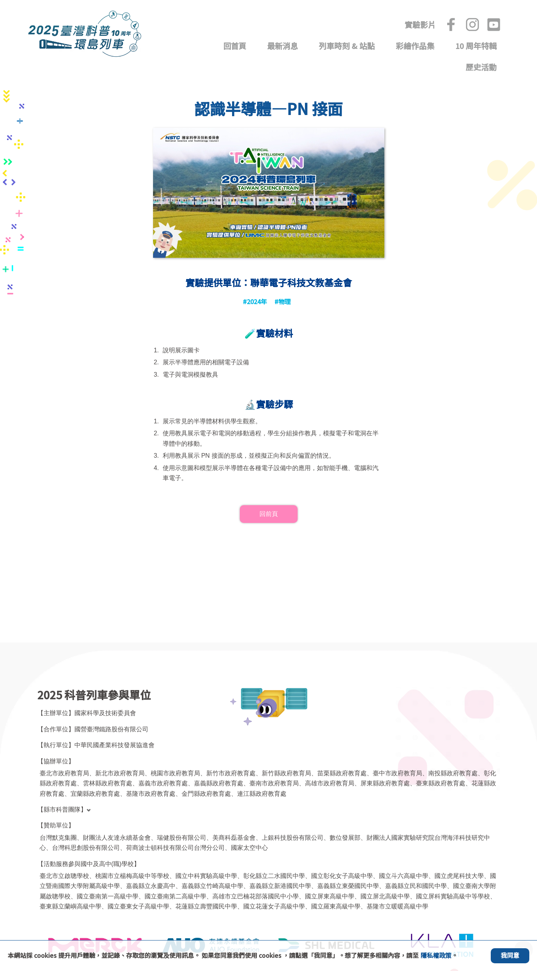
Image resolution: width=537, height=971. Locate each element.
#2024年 (255, 299)
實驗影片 (420, 25)
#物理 (282, 299)
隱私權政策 (436, 955)
